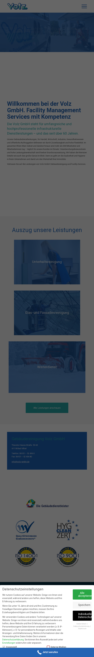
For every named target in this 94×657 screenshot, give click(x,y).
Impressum (82, 628)
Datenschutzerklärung (13, 639)
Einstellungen (8, 643)
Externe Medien (56, 647)
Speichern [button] (84, 605)
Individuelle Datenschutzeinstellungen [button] (85, 615)
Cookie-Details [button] (81, 624)
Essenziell (9, 647)
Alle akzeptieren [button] (85, 594)
